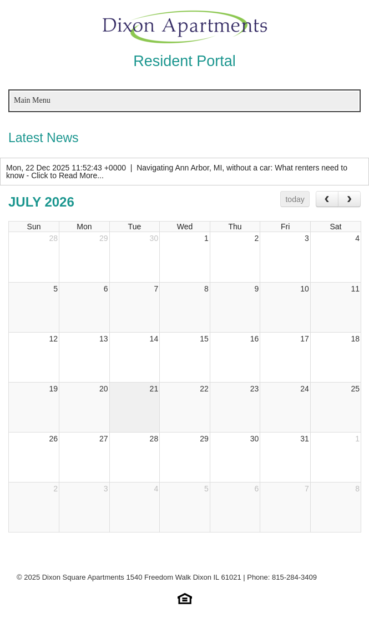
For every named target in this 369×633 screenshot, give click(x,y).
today (294, 199)
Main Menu (32, 100)
